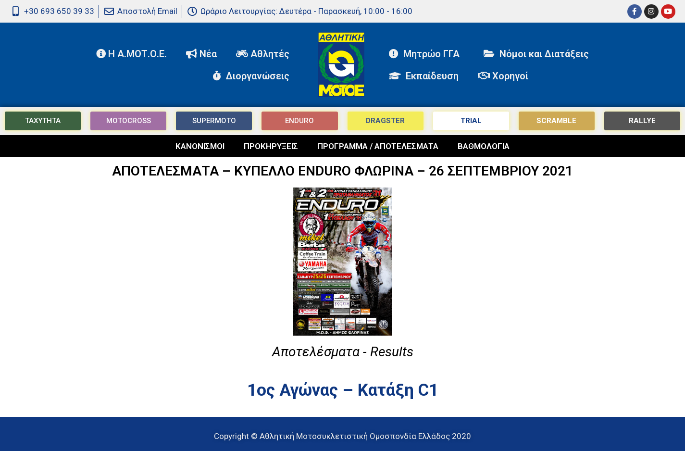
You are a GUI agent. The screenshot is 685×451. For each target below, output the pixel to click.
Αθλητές (265, 54)
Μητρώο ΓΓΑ (426, 54)
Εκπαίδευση (424, 76)
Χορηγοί (503, 76)
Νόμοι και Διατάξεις (536, 54)
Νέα (201, 54)
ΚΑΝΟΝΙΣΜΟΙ (199, 146)
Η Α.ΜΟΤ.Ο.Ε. (131, 54)
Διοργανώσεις (253, 76)
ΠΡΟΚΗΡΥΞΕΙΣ (271, 146)
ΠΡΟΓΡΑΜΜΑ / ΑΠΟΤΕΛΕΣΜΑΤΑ (377, 146)
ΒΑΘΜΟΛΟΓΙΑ (484, 146)
